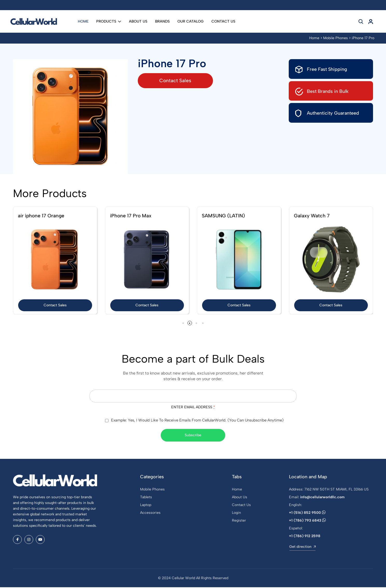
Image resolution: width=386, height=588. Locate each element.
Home (83, 21)
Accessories (150, 513)
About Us (138, 21)
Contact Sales (180, 81)
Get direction (302, 547)
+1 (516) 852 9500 (307, 513)
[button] (182, 323)
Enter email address (193, 407)
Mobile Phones (335, 38)
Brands (162, 21)
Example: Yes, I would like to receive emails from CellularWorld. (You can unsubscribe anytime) (197, 421)
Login (236, 513)
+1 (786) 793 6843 (307, 521)
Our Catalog (190, 21)
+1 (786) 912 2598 (304, 537)
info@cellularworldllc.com (322, 498)
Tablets (146, 498)
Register (239, 521)
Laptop (145, 505)
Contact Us (223, 21)
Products (108, 21)
